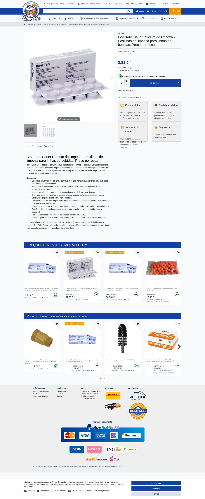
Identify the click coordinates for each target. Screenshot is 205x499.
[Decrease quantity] (126, 85)
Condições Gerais (88, 398)
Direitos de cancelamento (90, 391)
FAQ (35, 394)
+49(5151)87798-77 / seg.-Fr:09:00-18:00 (124, 4)
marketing (45, 491)
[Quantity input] (121, 83)
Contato (150, 4)
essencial (31, 491)
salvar (156, 494)
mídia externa (60, 491)
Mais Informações (45, 146)
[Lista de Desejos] (165, 11)
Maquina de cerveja (127, 18)
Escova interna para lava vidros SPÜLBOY (120, 360)
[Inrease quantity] (126, 81)
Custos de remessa (40, 396)
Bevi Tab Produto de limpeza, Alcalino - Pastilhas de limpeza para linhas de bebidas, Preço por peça (41, 290)
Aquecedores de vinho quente (97, 18)
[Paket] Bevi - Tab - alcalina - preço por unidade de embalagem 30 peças (122, 289)
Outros (55, 18)
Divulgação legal (87, 396)
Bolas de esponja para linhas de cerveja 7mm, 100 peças (161, 289)
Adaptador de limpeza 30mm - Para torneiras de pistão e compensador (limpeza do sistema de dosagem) (41, 361)
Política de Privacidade (90, 394)
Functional (88, 491)
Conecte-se (61, 391)
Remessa (137, 97)
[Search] (129, 11)
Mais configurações (101, 491)
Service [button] (175, 4)
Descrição (30, 146)
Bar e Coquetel (170, 18)
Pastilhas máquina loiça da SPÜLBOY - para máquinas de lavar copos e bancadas (161, 360)
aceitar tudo (156, 483)
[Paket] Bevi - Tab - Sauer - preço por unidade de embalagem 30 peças (82, 289)
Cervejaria (150, 18)
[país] (159, 11)
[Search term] (84, 11)
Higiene (70, 18)
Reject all (156, 488)
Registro (60, 394)
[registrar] (151, 11)
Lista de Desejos (126, 90)
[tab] (30, 146)
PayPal (74, 491)
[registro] (140, 11)
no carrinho (164, 83)
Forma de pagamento (41, 391)
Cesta (59, 396)
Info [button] (164, 4)
